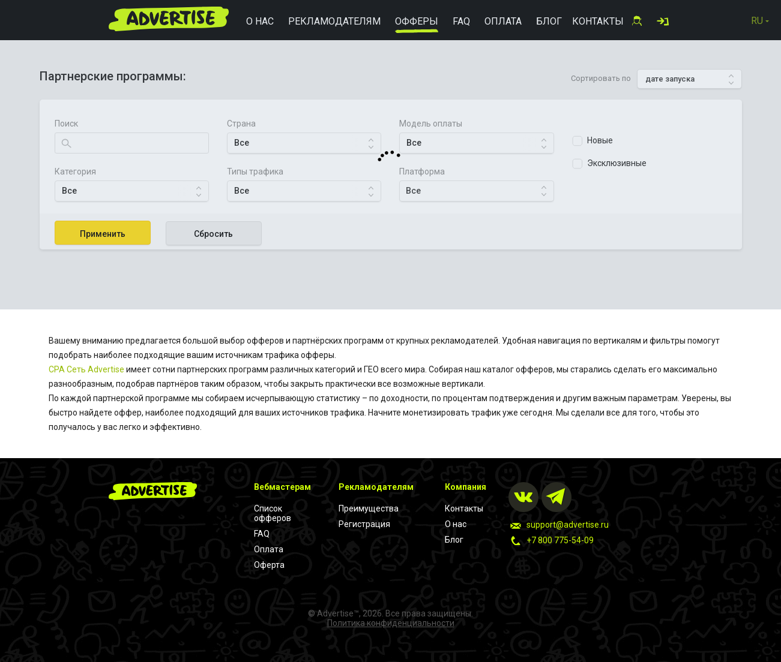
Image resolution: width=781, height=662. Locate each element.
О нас (455, 524)
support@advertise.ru (567, 524)
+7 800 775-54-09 (560, 540)
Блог (454, 539)
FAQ (262, 533)
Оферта (269, 565)
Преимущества (369, 508)
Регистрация (364, 524)
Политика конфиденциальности (390, 623)
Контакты (464, 508)
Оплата (268, 549)
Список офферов (272, 513)
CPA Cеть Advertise (86, 369)
